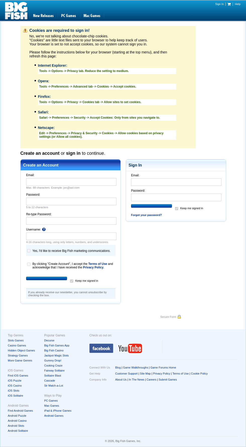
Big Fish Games (16, 10)
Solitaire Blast (52, 375)
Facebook (101, 348)
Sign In (219, 4)
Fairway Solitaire (54, 370)
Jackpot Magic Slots (56, 355)
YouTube (130, 348)
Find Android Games (20, 410)
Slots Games (16, 340)
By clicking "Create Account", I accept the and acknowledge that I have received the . (72, 264)
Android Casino (17, 420)
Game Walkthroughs (135, 367)
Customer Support (126, 373)
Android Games (53, 415)
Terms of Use (97, 264)
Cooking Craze (53, 365)
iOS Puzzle (14, 380)
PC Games (68, 15)
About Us (121, 379)
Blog (118, 367)
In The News (136, 379)
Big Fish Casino (54, 350)
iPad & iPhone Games (57, 410)
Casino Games (17, 345)
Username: (36, 229)
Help (237, 4)
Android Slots (16, 425)
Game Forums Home (163, 367)
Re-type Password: (38, 214)
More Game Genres (20, 360)
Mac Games (92, 15)
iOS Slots (13, 390)
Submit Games (168, 379)
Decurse (49, 340)
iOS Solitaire (15, 395)
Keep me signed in (86, 280)
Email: (30, 175)
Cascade (49, 380)
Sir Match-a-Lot (53, 385)
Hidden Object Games (21, 350)
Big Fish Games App (56, 345)
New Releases (43, 15)
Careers (151, 379)
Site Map (145, 373)
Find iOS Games (18, 375)
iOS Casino (15, 385)
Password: (33, 194)
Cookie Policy (199, 373)
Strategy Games (18, 355)
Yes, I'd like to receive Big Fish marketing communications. (71, 251)
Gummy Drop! (52, 360)
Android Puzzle (17, 415)
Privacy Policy (93, 267)
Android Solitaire (18, 430)
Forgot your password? (146, 214)
